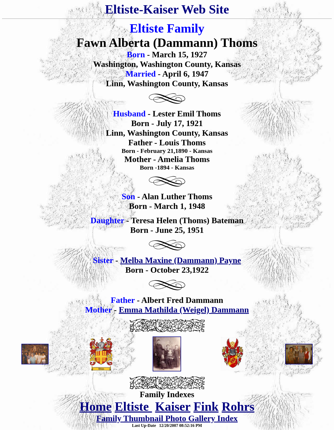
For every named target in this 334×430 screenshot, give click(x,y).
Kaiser (172, 406)
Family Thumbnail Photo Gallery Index (167, 418)
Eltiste (133, 406)
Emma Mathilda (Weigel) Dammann (184, 309)
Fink (205, 406)
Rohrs (238, 406)
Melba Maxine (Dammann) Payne (180, 260)
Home (96, 406)
